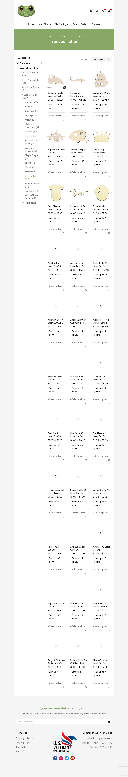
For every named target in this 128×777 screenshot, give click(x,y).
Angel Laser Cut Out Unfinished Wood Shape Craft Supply (77, 324)
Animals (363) (31, 102)
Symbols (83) (31, 171)
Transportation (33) (31, 178)
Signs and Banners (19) (31, 149)
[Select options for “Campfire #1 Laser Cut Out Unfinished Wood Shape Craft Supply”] (55, 456)
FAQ (18, 751)
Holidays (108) (32, 115)
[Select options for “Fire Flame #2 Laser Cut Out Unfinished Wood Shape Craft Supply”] (77, 456)
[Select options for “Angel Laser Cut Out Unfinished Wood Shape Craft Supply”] (77, 343)
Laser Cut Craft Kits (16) (31, 81)
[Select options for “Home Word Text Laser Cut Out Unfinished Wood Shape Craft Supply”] (77, 229)
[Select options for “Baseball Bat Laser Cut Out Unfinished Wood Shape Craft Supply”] (55, 286)
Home (44, 36)
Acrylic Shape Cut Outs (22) (30, 74)
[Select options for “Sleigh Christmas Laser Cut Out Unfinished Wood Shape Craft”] (100, 683)
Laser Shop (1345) (29, 68)
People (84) (30, 136)
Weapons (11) (31, 191)
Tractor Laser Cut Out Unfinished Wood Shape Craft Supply (56, 494)
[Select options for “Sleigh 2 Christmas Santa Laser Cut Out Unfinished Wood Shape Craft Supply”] (55, 683)
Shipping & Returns (25, 738)
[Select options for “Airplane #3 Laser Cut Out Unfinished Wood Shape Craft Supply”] (77, 570)
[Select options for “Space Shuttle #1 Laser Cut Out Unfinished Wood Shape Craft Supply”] (100, 513)
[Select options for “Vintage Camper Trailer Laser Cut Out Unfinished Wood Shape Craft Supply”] (77, 172)
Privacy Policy (22, 742)
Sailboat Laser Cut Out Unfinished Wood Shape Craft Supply (78, 665)
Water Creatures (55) (32, 185)
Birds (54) (29, 106)
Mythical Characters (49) (32, 126)
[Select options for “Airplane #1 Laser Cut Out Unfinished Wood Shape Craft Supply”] (55, 626)
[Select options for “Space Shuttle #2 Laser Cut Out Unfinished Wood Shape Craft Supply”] (77, 513)
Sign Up (109, 721)
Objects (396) (31, 131)
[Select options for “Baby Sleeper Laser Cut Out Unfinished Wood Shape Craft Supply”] (55, 229)
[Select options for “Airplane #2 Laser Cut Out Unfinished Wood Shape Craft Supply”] (100, 570)
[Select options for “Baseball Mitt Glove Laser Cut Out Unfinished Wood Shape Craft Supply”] (100, 229)
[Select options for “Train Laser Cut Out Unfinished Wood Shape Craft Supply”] (100, 626)
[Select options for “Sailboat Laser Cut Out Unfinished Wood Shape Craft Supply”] (77, 683)
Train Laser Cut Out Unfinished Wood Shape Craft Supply (100, 608)
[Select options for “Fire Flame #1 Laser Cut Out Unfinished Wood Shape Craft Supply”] (100, 456)
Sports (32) (30, 162)
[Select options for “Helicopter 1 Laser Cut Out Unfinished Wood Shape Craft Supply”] (77, 116)
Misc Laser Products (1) (31, 89)
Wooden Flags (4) (30, 202)
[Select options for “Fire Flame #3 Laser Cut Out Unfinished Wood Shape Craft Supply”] (77, 399)
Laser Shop (53, 36)
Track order (21, 747)
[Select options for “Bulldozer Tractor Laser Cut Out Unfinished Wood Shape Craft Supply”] (55, 116)
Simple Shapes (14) (32, 157)
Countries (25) (31, 111)
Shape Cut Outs (66, 36)
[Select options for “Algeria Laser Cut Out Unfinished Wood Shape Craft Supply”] (100, 343)
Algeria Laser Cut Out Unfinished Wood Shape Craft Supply (101, 324)
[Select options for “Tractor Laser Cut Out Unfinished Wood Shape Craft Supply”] (55, 513)
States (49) (30, 167)
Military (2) (30, 119)
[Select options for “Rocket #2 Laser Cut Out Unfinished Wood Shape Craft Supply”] (55, 570)
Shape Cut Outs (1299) (29, 96)
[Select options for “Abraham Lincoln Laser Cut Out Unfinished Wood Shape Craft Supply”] (55, 343)
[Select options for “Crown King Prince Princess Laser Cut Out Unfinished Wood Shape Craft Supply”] (100, 172)
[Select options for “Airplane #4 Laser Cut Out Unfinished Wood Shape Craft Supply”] (55, 172)
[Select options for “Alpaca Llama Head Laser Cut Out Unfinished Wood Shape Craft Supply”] (77, 286)
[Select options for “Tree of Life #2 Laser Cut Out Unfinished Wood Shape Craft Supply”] (100, 286)
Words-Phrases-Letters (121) (32, 197)
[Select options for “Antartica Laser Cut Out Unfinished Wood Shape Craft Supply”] (55, 399)
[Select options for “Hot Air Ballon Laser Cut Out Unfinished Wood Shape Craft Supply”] (77, 626)
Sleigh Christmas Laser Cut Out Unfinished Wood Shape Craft (101, 665)
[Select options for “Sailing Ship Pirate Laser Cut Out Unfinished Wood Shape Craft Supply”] (100, 116)
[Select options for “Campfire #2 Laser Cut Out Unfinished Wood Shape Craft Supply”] (100, 399)
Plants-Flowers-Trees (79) (32, 142)
